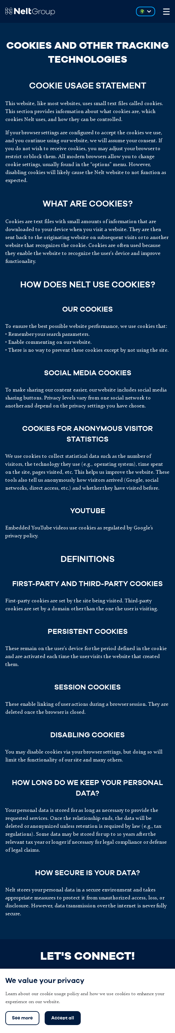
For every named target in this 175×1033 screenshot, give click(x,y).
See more (22, 1018)
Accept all (62, 1018)
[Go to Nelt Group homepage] (66, 12)
